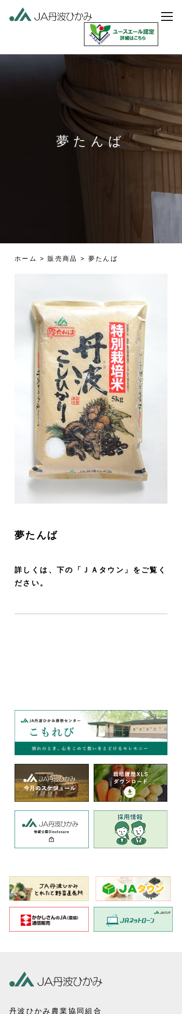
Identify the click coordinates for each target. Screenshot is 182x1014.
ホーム (26, 258)
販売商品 (63, 258)
